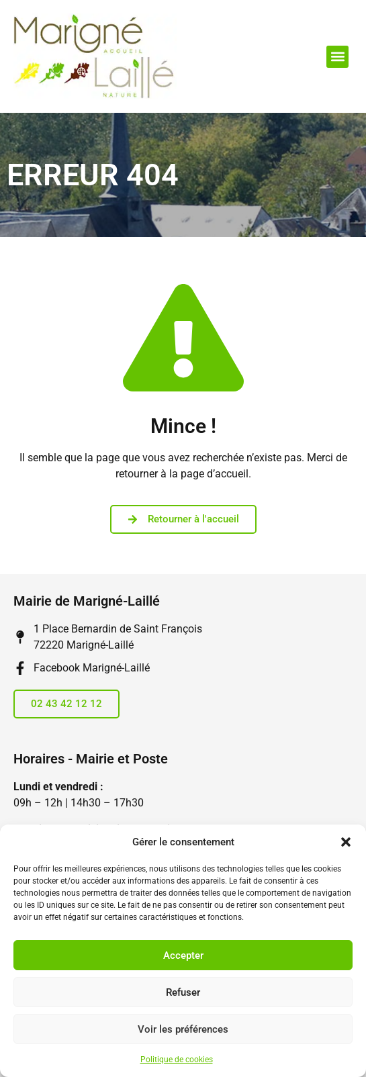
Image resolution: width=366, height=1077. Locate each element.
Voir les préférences (183, 1029)
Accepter (183, 955)
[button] (346, 842)
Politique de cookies (176, 1059)
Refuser (183, 992)
